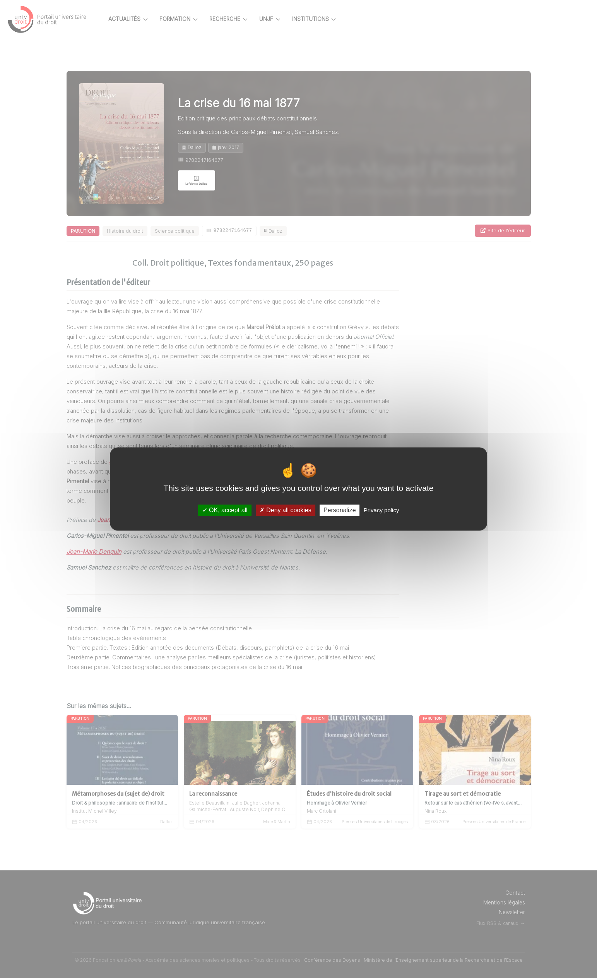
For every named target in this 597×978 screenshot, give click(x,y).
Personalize (339, 510)
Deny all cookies (285, 510)
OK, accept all (225, 510)
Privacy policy (381, 510)
